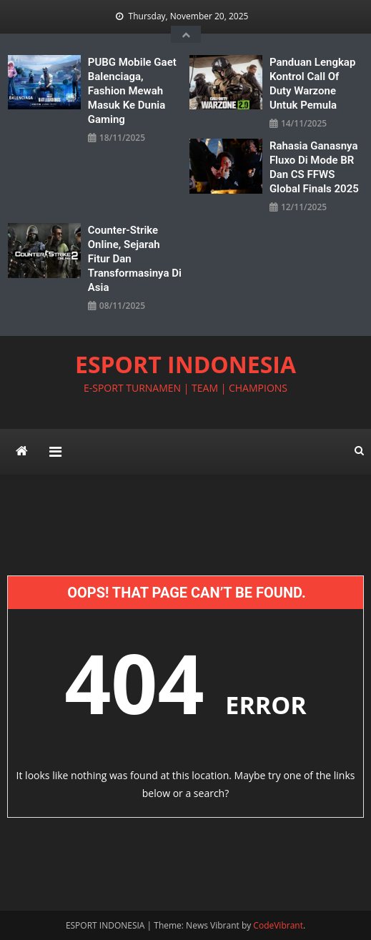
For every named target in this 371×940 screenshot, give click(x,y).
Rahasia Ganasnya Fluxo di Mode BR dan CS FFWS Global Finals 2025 (314, 167)
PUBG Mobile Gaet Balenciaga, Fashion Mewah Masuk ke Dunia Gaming (132, 91)
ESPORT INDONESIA (185, 364)
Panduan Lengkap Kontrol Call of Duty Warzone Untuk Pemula (312, 84)
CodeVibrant (278, 925)
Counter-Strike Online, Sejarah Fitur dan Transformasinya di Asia (135, 259)
